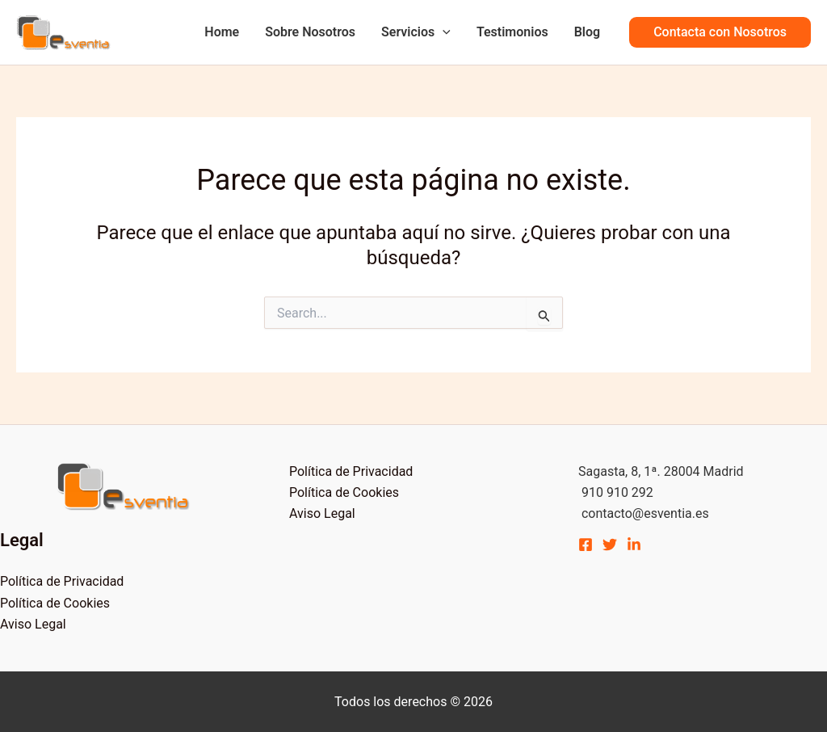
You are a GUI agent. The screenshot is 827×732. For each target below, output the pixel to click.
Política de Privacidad (62, 581)
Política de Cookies (55, 603)
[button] (720, 32)
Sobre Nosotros (310, 32)
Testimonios (512, 32)
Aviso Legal (33, 624)
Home (221, 32)
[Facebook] (585, 544)
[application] (442, 32)
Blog (587, 32)
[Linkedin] (634, 544)
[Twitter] (609, 544)
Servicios (416, 32)
